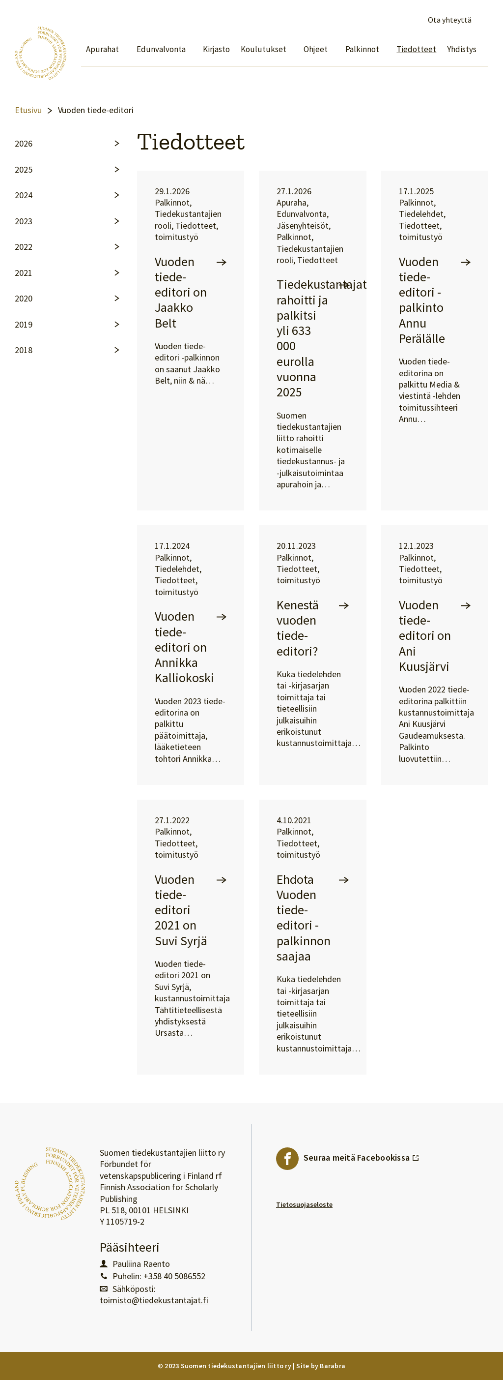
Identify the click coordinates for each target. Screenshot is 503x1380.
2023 (23, 221)
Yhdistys (461, 49)
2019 (23, 324)
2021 (23, 273)
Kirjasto (216, 49)
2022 (23, 246)
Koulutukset (263, 49)
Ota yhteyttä (450, 20)
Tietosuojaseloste (304, 1204)
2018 (23, 350)
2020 (23, 298)
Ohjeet (316, 49)
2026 (23, 143)
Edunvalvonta (161, 49)
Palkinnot (362, 49)
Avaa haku (482, 20)
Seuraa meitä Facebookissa (361, 1155)
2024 (23, 195)
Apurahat (102, 49)
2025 (23, 169)
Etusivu (28, 110)
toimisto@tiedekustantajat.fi (154, 1300)
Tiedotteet (416, 49)
